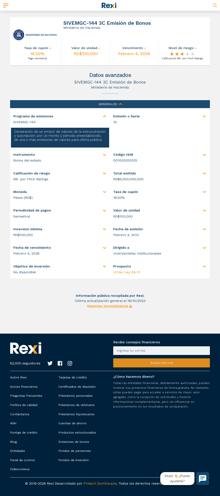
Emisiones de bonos (73, 441)
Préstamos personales (75, 395)
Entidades (17, 450)
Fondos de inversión (73, 460)
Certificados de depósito (77, 386)
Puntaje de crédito (23, 432)
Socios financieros (24, 386)
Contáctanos (19, 414)
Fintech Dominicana (100, 483)
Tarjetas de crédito (72, 377)
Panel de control (22, 460)
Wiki (13, 423)
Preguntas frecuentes (26, 395)
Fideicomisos (20, 469)
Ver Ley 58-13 (126, 272)
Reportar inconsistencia (107, 306)
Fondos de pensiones (74, 450)
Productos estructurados (77, 432)
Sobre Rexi (18, 377)
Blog (13, 441)
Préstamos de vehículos (76, 405)
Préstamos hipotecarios (76, 414)
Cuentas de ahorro (72, 423)
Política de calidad (23, 405)
